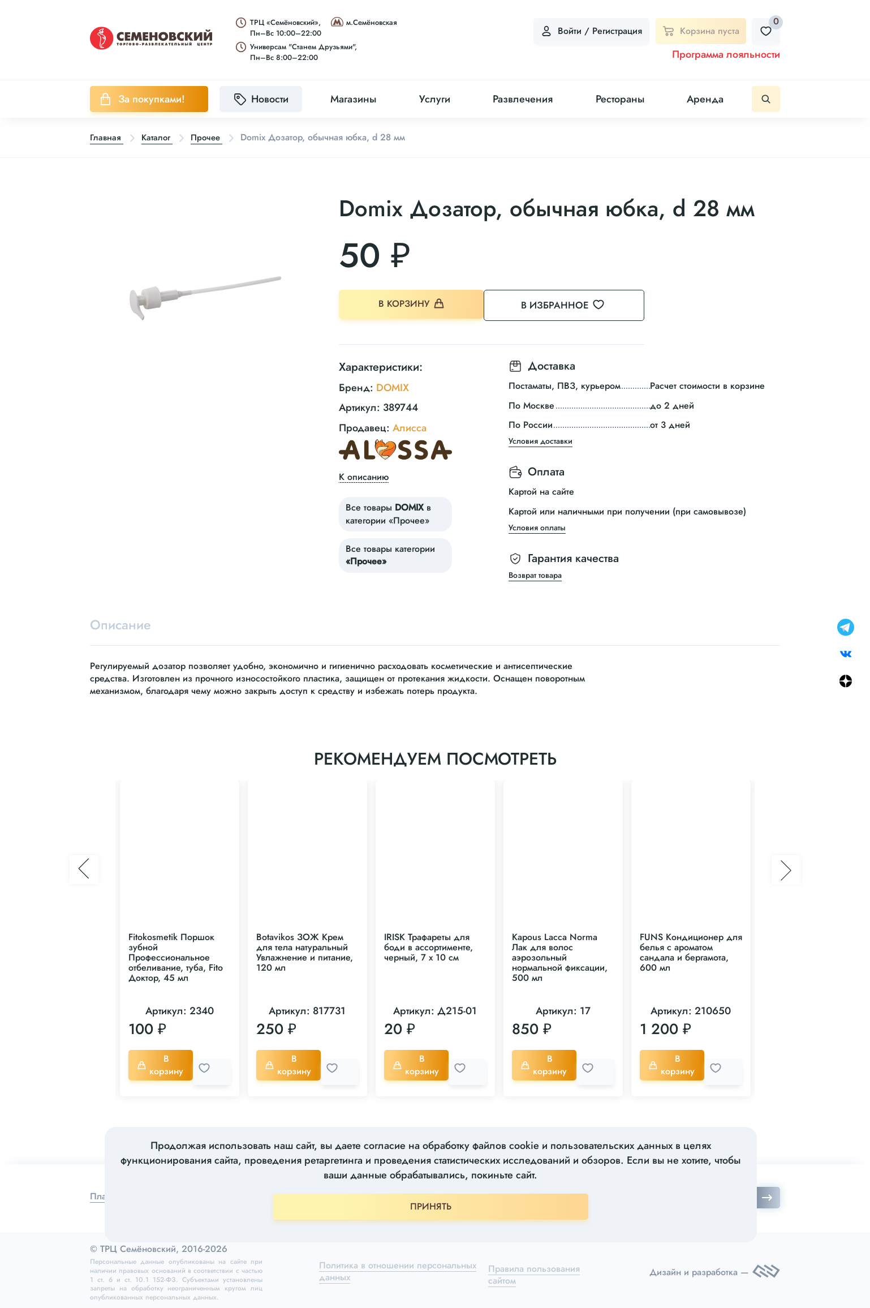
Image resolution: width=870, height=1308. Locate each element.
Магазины (353, 99)
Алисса (410, 425)
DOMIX (392, 385)
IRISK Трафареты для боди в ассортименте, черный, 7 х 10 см (428, 946)
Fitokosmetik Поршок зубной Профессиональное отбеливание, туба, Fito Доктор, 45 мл (175, 957)
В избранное (577, 305)
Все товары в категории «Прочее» (388, 511)
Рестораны (620, 99)
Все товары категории (390, 552)
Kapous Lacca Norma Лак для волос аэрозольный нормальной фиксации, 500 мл (560, 957)
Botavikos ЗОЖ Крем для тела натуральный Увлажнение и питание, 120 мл (304, 952)
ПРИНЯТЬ (430, 1206)
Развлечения (523, 99)
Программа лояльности (726, 54)
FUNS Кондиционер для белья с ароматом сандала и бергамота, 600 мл (691, 952)
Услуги (434, 99)
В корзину (413, 305)
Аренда (705, 99)
